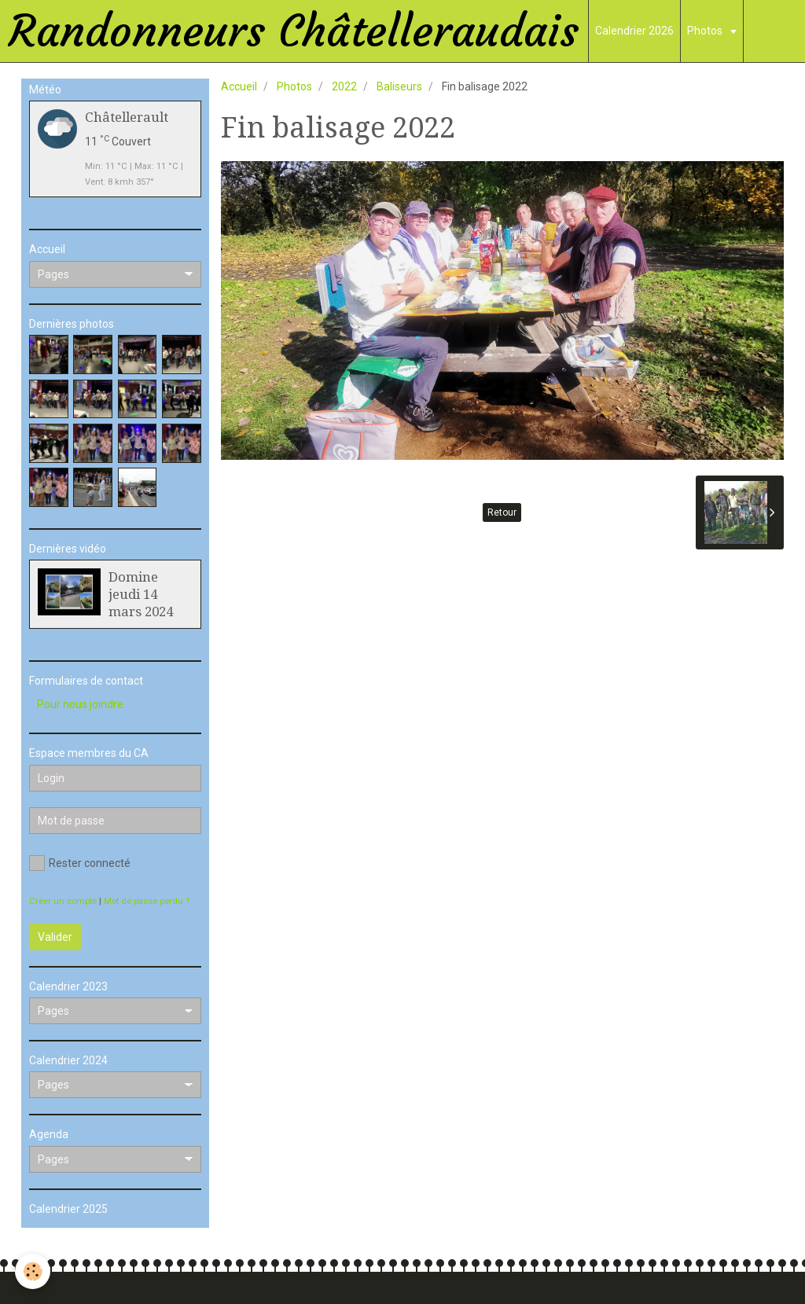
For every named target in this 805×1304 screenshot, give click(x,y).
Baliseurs (399, 86)
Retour (501, 512)
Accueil (239, 86)
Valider (55, 937)
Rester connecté (79, 863)
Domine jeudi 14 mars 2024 (140, 594)
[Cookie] (33, 1271)
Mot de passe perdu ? (146, 901)
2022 (344, 86)
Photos (706, 30)
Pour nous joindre (80, 704)
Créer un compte (63, 901)
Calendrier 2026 (634, 30)
